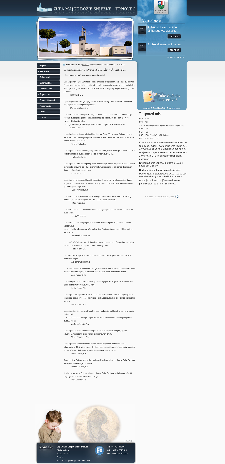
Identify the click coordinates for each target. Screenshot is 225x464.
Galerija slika (45, 83)
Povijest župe (46, 89)
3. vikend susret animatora (164, 44)
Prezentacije (45, 106)
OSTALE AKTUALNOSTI (175, 57)
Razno (42, 112)
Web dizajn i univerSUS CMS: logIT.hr (159, 197)
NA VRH (129, 441)
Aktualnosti (45, 71)
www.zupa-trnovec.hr (120, 454)
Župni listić (45, 94)
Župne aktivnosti (47, 100)
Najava (43, 66)
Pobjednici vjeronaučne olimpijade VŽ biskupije (162, 29)
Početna (85, 65)
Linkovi (43, 117)
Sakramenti (45, 77)
